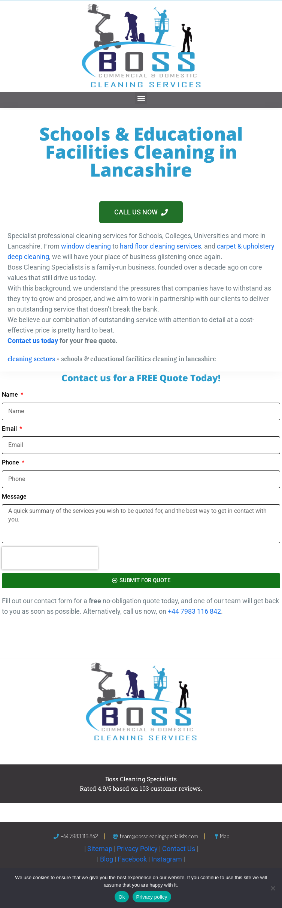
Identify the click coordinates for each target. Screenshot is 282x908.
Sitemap (99, 849)
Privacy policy (151, 897)
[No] (272, 888)
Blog (106, 859)
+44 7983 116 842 (194, 611)
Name (10, 394)
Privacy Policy (137, 849)
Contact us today (32, 341)
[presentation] (50, 558)
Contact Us (178, 849)
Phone (11, 462)
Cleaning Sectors (31, 359)
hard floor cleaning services (160, 246)
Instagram (166, 859)
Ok (121, 897)
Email (10, 428)
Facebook (132, 859)
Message (14, 496)
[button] (141, 98)
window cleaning (86, 246)
